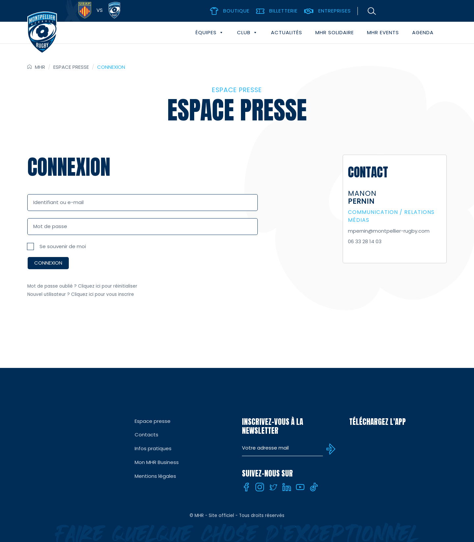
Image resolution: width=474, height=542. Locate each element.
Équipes (210, 32)
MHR (40, 67)
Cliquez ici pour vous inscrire (102, 294)
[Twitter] (273, 487)
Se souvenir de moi (63, 246)
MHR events (383, 32)
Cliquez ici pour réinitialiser (107, 286)
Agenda (423, 32)
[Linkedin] (286, 487)
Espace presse (71, 67)
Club (247, 32)
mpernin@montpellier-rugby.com (389, 230)
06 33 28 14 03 (365, 241)
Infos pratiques (153, 448)
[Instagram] (259, 487)
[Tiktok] (313, 487)
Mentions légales (155, 476)
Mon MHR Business (157, 462)
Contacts (146, 434)
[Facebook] (246, 487)
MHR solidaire (334, 32)
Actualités (286, 32)
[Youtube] (300, 487)
